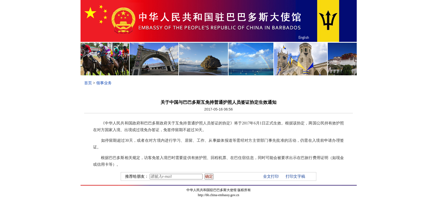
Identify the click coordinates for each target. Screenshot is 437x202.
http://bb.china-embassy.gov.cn (218, 195)
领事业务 (104, 83)
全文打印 (271, 176)
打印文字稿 (295, 176)
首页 (88, 83)
